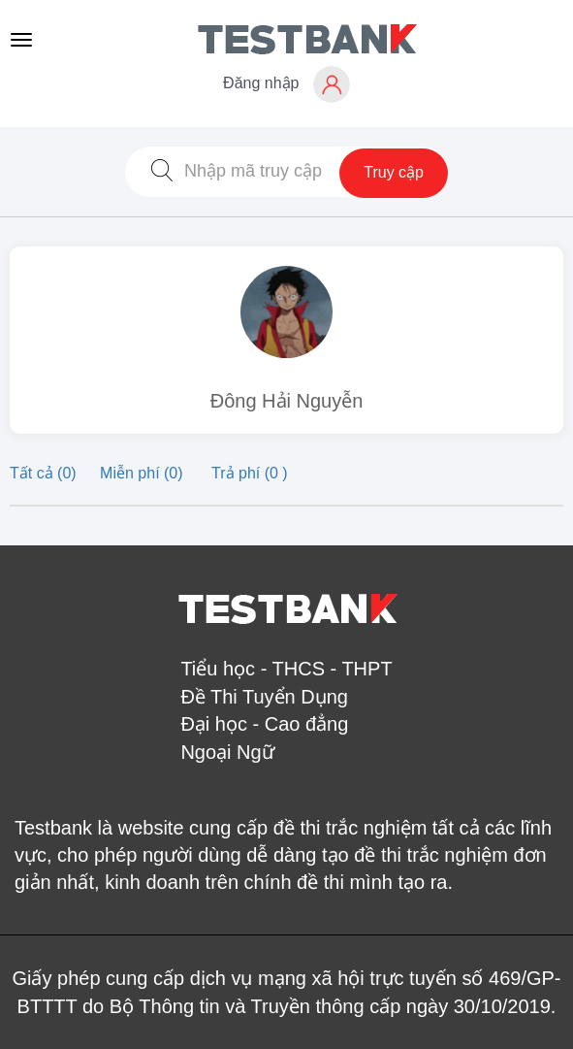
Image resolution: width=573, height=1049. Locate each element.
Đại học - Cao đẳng (264, 724)
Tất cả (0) (45, 473)
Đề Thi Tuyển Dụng (264, 696)
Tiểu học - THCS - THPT (286, 668)
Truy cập (394, 172)
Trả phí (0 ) (249, 473)
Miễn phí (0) (143, 473)
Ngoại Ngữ (226, 752)
